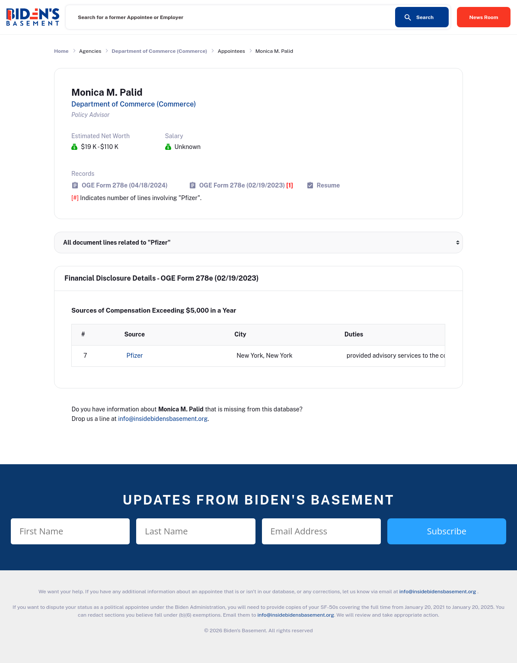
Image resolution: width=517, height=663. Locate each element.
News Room (483, 17)
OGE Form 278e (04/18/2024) (125, 185)
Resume (328, 185)
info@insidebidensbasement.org (162, 418)
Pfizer (135, 355)
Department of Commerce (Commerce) (159, 51)
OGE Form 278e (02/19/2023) (246, 185)
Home (61, 51)
